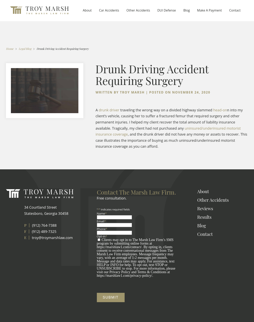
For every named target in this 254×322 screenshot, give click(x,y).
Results (204, 217)
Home (9, 49)
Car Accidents (109, 10)
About (87, 10)
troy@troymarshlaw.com (52, 237)
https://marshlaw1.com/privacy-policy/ (124, 276)
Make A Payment (209, 10)
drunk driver (109, 110)
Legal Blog (25, 49)
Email (101, 221)
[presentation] (127, 285)
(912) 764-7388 (44, 225)
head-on (220, 110)
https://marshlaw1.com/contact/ (119, 247)
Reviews (205, 208)
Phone (102, 229)
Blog (186, 10)
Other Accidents (138, 10)
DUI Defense (166, 10)
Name (102, 213)
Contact (235, 10)
